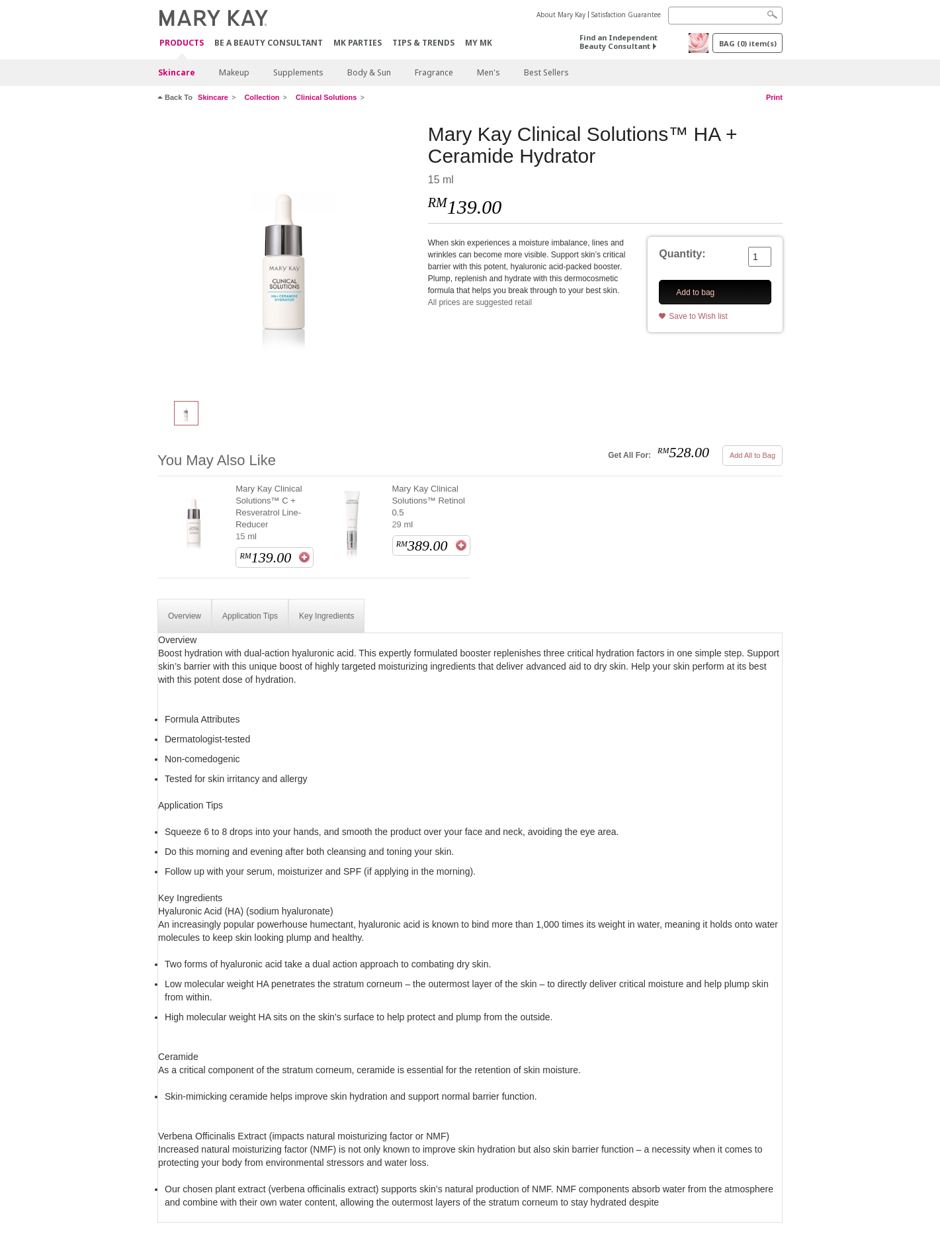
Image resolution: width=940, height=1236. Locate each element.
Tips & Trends (423, 42)
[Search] (725, 15)
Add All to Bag (752, 455)
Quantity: (682, 253)
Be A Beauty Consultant (268, 42)
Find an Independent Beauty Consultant (618, 41)
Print (774, 97)
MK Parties (357, 42)
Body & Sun (369, 72)
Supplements (298, 72)
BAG (748, 43)
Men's (488, 72)
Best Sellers (546, 72)
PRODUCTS (181, 43)
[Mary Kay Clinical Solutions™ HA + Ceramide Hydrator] (287, 255)
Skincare (176, 72)
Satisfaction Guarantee (626, 14)
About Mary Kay (560, 14)
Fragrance (434, 72)
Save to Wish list (698, 316)
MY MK (478, 42)
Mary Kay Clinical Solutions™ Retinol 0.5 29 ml (428, 506)
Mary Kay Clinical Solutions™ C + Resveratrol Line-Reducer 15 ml (268, 512)
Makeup (234, 72)
